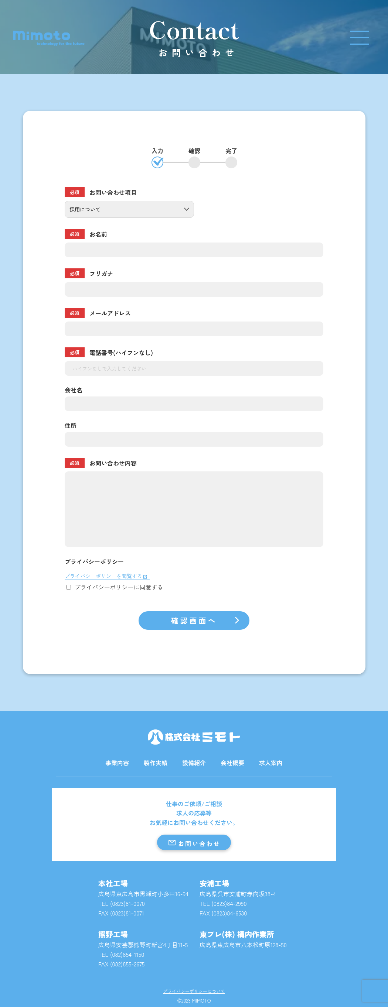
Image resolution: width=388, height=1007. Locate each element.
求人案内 (271, 763)
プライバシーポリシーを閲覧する (103, 576)
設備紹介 (194, 763)
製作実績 (155, 763)
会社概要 (232, 763)
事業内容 (117, 763)
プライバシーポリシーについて (194, 991)
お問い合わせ (194, 843)
